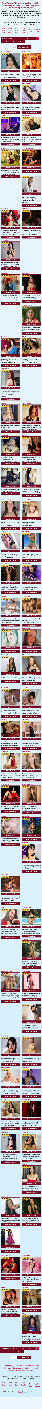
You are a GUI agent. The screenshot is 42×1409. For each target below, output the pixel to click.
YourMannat (4, 1228)
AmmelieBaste (5, 874)
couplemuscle (26, 175)
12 (30, 38)
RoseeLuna (25, 1132)
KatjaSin (3, 403)
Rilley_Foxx (25, 1314)
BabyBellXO (25, 532)
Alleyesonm (25, 816)
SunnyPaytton (5, 368)
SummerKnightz (26, 500)
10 (23, 38)
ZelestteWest (4, 751)
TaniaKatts (4, 563)
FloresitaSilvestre (27, 305)
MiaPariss (4, 596)
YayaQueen (25, 687)
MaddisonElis (26, 1099)
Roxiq (2, 83)
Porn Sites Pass (16, 30)
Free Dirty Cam (3, 30)
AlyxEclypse (4, 532)
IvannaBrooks (26, 1003)
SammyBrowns (26, 208)
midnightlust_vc (5, 435)
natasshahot (4, 816)
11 (27, 38)
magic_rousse (26, 51)
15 (2, 41)
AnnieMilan (4, 719)
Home (14, 47)
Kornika (3, 907)
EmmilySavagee (26, 403)
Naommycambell (5, 1067)
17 (9, 41)
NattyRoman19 (26, 337)
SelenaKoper (4, 273)
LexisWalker (4, 1132)
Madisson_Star (5, 655)
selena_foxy (4, 208)
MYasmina (25, 655)
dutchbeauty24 (5, 628)
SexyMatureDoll (26, 115)
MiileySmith (4, 337)
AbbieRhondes (26, 563)
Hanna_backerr (26, 83)
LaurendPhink (5, 784)
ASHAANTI (4, 148)
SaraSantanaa (26, 719)
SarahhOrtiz (25, 273)
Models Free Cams (10, 30)
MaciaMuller (4, 687)
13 (34, 38)
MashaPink (4, 1099)
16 (6, 41)
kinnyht (3, 115)
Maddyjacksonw (26, 467)
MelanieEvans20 (5, 240)
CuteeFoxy (25, 1287)
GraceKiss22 (25, 435)
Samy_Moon (25, 1067)
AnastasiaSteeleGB (6, 971)
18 (13, 41)
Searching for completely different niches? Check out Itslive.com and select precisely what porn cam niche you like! (21, 1368)
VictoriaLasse (26, 1255)
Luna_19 (24, 1164)
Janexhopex (25, 1196)
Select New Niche (24, 47)
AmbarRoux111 (5, 1255)
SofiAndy (3, 1287)
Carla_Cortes (4, 1196)
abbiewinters (25, 939)
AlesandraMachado (27, 784)
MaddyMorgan (26, 971)
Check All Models (7, 38)
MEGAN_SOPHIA (6, 51)
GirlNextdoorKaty (6, 500)
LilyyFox (24, 1036)
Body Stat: (10, 71)
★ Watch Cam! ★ (10, 80)
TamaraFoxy (4, 1036)
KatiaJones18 (5, 467)
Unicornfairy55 (26, 628)
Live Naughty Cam (23, 30)
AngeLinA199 (26, 751)
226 (20, 41)
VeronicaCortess (27, 907)
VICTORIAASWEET (27, 148)
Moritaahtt (25, 842)
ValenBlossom (26, 596)
